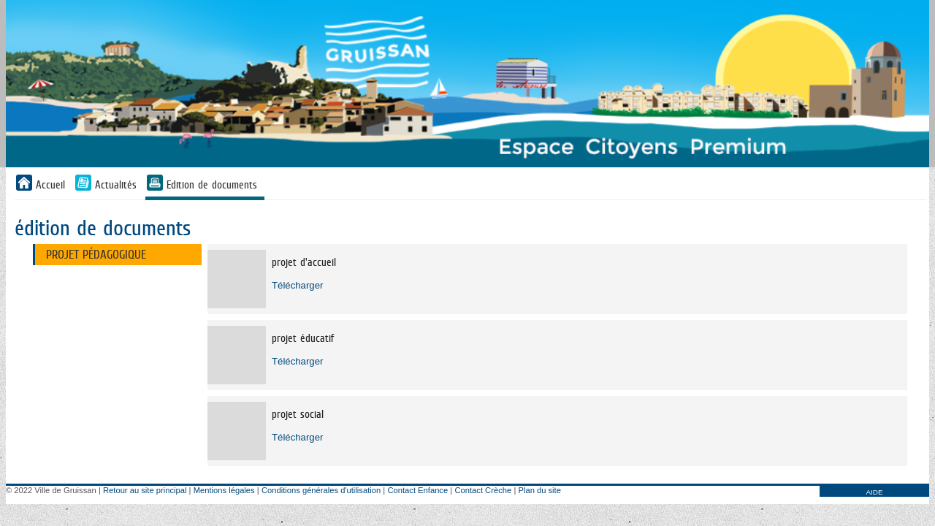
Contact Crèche (482, 490)
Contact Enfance (417, 490)
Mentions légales (224, 490)
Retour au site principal (144, 490)
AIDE (874, 492)
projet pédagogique (96, 255)
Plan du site (539, 490)
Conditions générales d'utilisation (321, 490)
